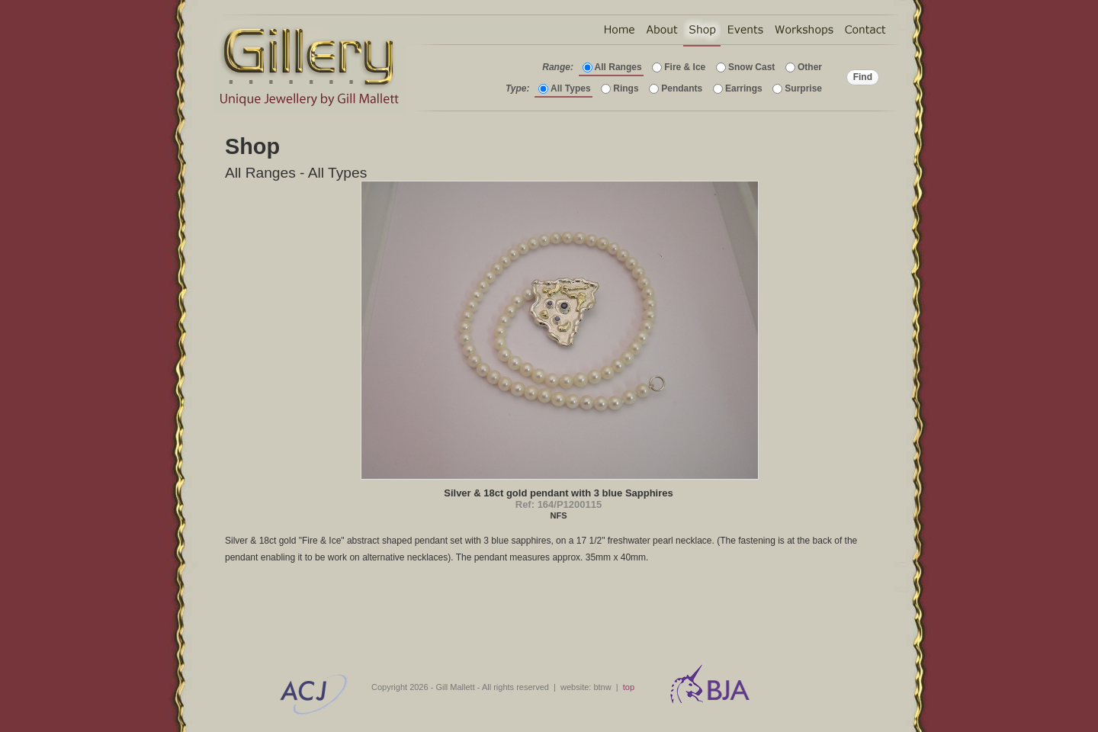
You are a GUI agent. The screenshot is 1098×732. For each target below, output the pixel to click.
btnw (602, 687)
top (628, 687)
